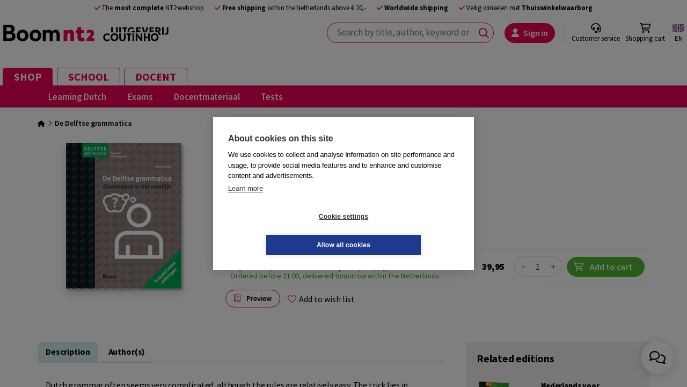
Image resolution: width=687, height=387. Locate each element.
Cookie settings (279, 230)
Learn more (245, 202)
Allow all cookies (407, 230)
